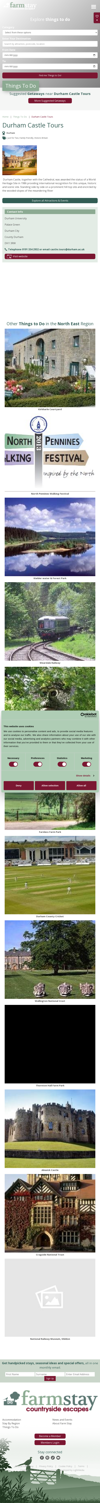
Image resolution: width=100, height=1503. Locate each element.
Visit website (17, 256)
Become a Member (50, 1436)
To (4, 61)
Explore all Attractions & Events (50, 200)
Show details (83, 775)
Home (5, 116)
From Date (8, 49)
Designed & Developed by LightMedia (65, 1470)
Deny (19, 785)
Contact (24, 1470)
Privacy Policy (46, 1466)
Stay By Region (11, 1423)
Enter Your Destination (16, 38)
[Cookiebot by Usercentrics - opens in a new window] (82, 715)
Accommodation (11, 1419)
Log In (37, 1470)
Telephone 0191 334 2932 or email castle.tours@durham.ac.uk (45, 249)
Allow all (81, 785)
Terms (81, 1466)
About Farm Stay (62, 1423)
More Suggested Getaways (50, 100)
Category (8, 27)
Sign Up (50, 1378)
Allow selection (50, 785)
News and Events (62, 1419)
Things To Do (20, 116)
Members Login (50, 1442)
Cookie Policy (65, 1466)
